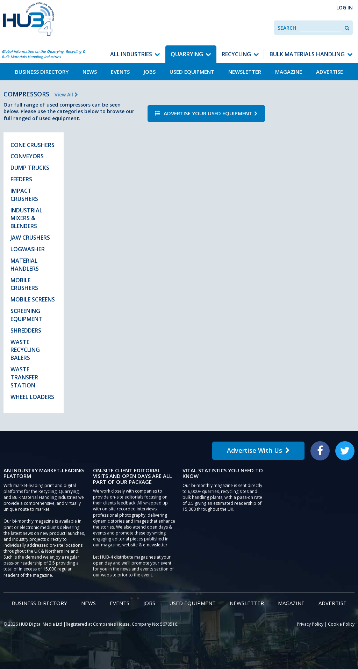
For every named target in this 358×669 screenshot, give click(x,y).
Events (120, 71)
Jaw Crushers (30, 237)
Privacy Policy (310, 624)
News (90, 71)
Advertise (329, 71)
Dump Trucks (29, 168)
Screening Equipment (26, 315)
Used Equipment (192, 71)
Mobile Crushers (24, 284)
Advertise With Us (258, 450)
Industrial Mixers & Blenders (26, 218)
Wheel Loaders (32, 397)
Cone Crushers (32, 145)
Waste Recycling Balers (25, 350)
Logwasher (27, 249)
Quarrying (187, 54)
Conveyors (27, 156)
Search (287, 27)
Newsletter (244, 71)
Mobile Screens (32, 299)
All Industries (131, 54)
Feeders (21, 179)
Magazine (288, 71)
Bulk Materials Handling (307, 54)
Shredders (25, 330)
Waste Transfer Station (24, 377)
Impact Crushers (24, 195)
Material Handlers (24, 264)
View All (66, 94)
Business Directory (42, 71)
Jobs (150, 71)
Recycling (236, 54)
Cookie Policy (341, 624)
